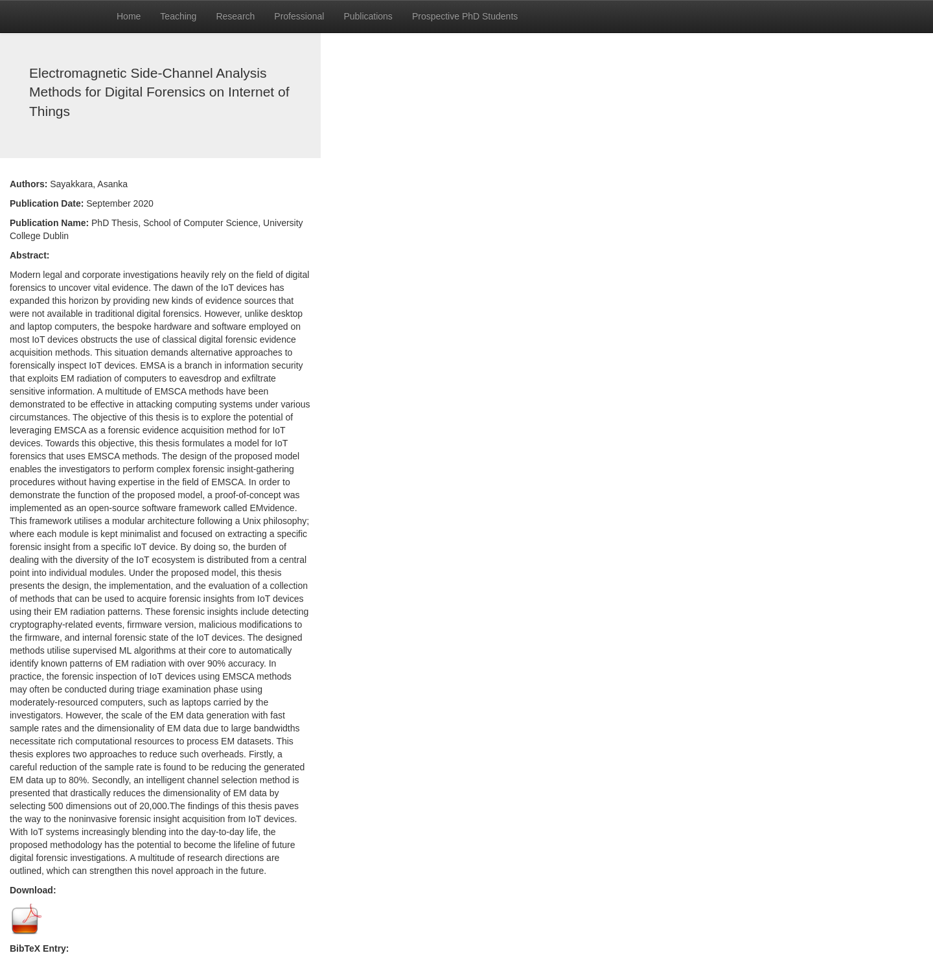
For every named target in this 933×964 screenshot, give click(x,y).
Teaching (178, 16)
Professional (299, 16)
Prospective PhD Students (465, 16)
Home (129, 16)
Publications (368, 16)
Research (235, 16)
